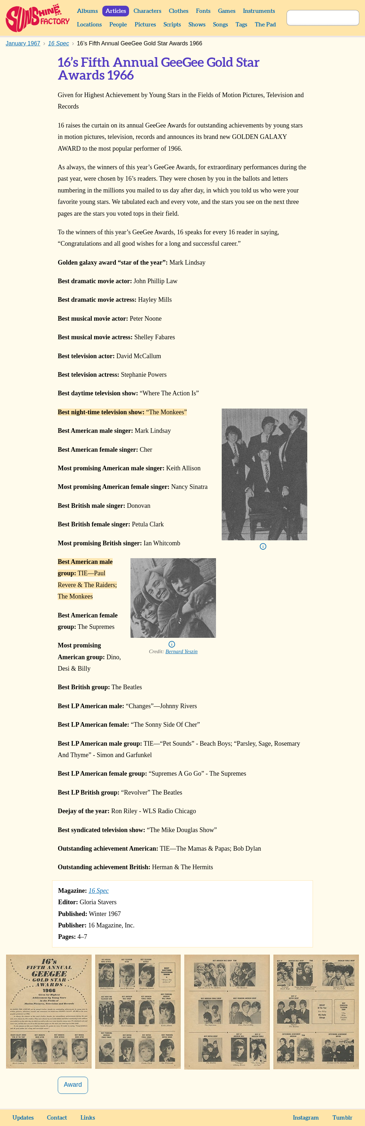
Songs (220, 24)
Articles (116, 11)
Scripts (172, 24)
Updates (23, 1118)
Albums (87, 11)
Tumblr (343, 1118)
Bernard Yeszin (181, 651)
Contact (57, 1118)
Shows (197, 24)
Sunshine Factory (38, 18)
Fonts (203, 11)
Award (73, 1084)
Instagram (306, 1118)
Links (88, 1118)
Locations (89, 24)
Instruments (259, 11)
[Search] (315, 18)
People (118, 24)
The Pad (265, 24)
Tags (241, 24)
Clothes (178, 11)
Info (263, 546)
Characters (147, 11)
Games (226, 11)
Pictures (145, 24)
